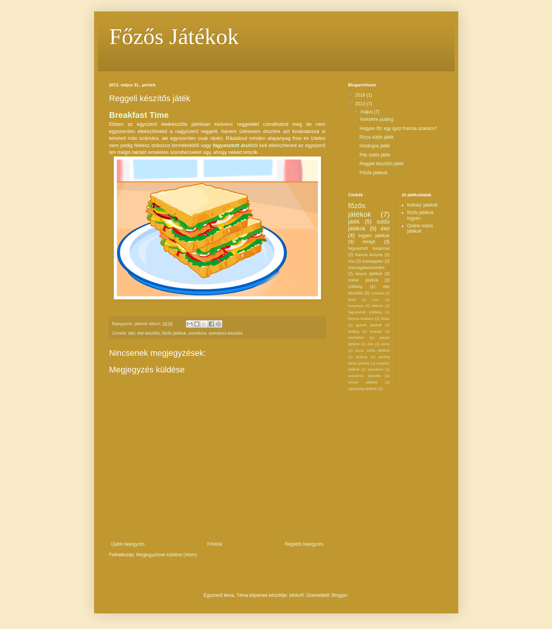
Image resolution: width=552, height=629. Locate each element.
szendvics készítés (226, 333)
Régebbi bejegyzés (304, 544)
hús (351, 261)
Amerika (377, 293)
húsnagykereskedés (366, 267)
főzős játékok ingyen (420, 215)
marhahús (356, 337)
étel (131, 333)
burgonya (355, 306)
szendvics (197, 333)
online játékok (363, 280)
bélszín (377, 306)
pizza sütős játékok (372, 350)
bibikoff (296, 595)
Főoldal (214, 544)
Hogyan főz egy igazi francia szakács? (398, 128)
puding (361, 357)
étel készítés (148, 333)
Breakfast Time (139, 115)
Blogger (339, 595)
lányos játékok (368, 273)
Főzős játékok (373, 172)
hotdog (353, 331)
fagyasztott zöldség (365, 312)
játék (354, 222)
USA (376, 299)
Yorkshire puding (376, 119)
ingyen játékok (374, 235)
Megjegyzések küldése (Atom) (166, 554)
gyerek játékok (369, 325)
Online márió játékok (420, 228)
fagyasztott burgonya (369, 248)
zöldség (355, 286)
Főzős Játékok (174, 36)
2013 (360, 103)
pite (370, 344)
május (367, 111)
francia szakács (361, 318)
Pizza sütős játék (376, 137)
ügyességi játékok (362, 388)
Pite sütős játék (374, 155)
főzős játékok (174, 333)
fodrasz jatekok (422, 205)
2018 (360, 95)
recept (369, 241)
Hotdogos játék (374, 146)
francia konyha (369, 254)
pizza (385, 344)
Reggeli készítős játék (381, 163)
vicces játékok (362, 382)
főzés (385, 318)
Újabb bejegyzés (128, 544)
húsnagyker (373, 261)
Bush (352, 299)
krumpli (376, 331)
